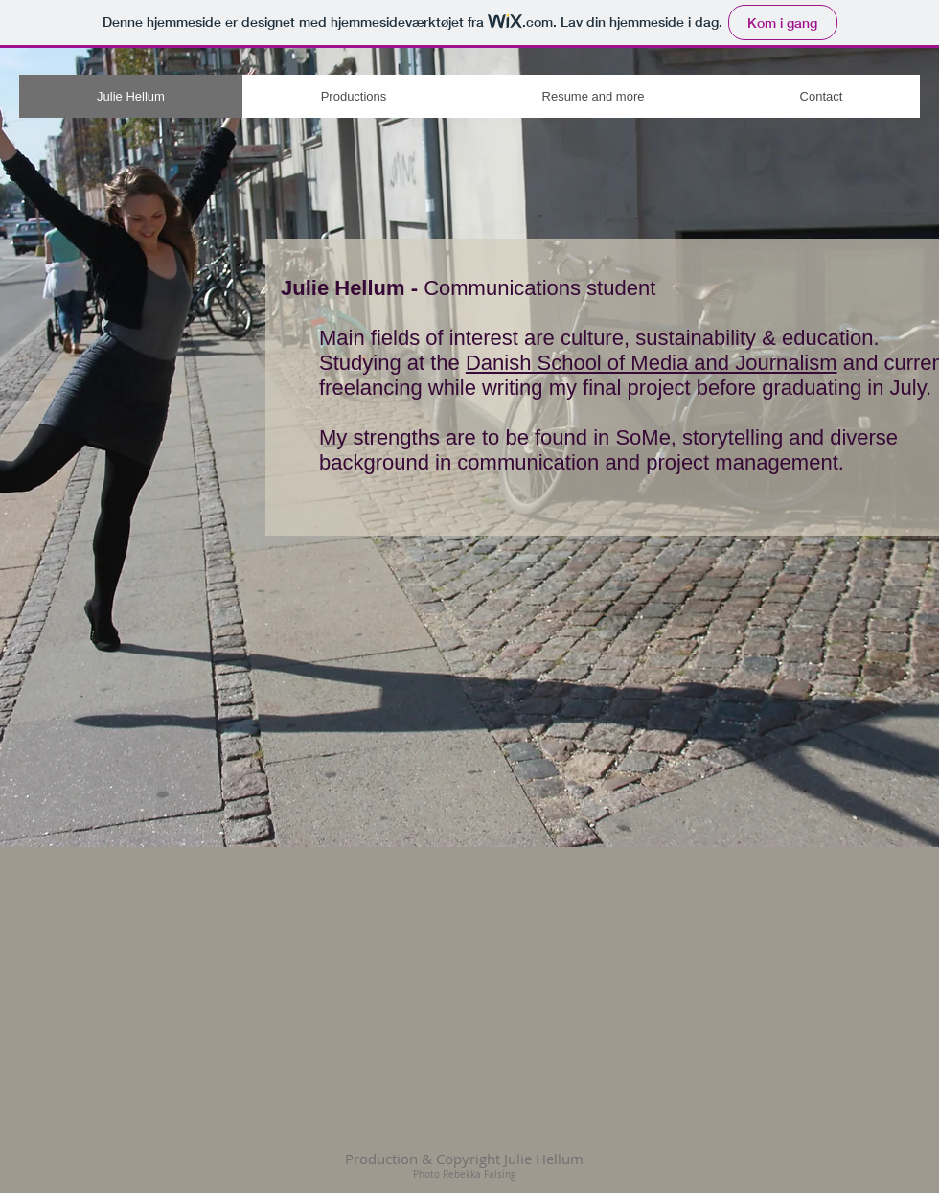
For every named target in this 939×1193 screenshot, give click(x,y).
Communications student (539, 288)
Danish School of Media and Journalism (651, 363)
